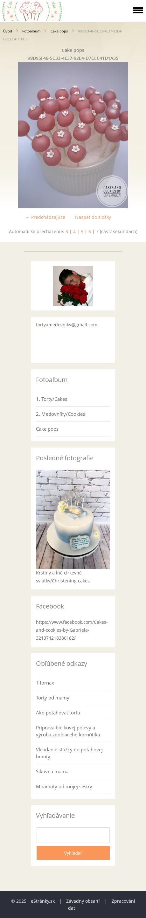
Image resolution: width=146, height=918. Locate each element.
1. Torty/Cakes (51, 399)
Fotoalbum (31, 31)
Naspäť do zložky (93, 217)
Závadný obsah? (83, 901)
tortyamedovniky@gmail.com (66, 325)
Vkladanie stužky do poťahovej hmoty (69, 753)
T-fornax (45, 682)
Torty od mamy (52, 697)
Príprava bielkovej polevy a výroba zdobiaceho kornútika (68, 731)
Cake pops (59, 31)
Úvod (7, 31)
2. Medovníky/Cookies (60, 414)
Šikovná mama (52, 771)
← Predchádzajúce (45, 217)
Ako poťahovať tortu (58, 712)
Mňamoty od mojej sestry (64, 786)
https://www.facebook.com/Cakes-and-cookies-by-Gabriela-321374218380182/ (72, 630)
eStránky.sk (43, 901)
